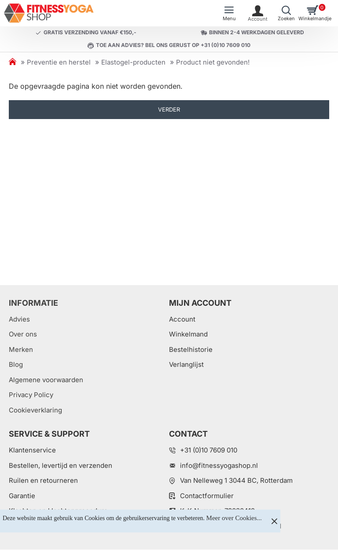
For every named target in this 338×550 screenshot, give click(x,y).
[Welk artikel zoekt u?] (286, 13)
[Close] (274, 521)
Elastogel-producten (133, 62)
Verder (169, 109)
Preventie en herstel (59, 62)
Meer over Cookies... (234, 517)
